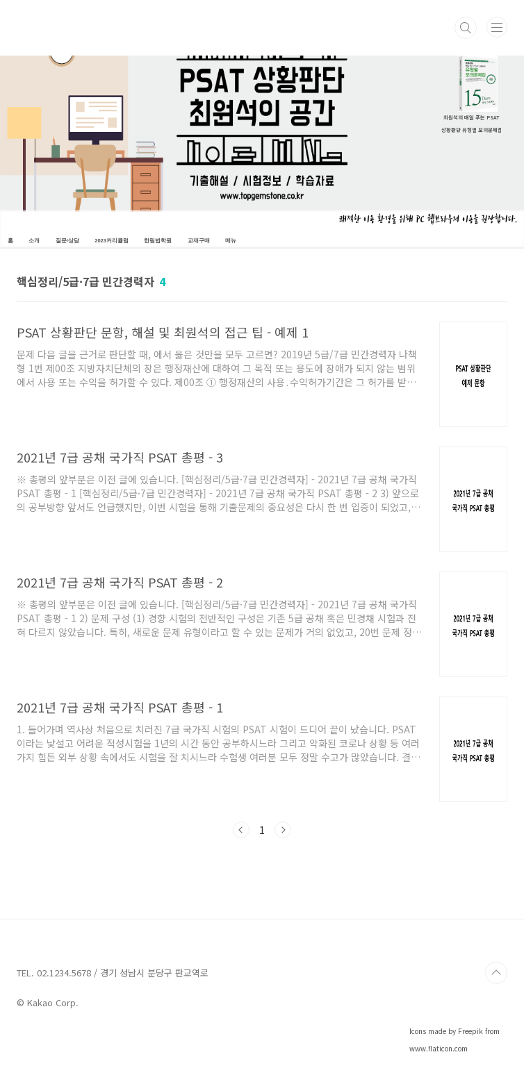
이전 (241, 830)
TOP (496, 973)
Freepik (470, 1031)
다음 (283, 830)
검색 (465, 27)
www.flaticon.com (438, 1048)
